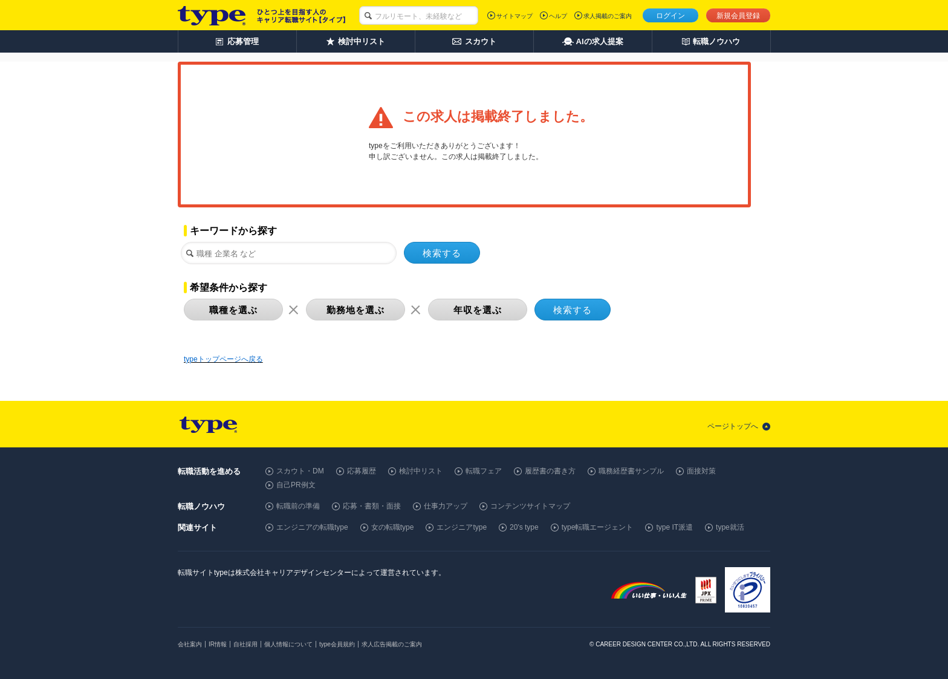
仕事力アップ (445, 506)
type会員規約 (337, 644)
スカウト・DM (300, 471)
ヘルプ (558, 16)
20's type (524, 527)
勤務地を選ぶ (355, 310)
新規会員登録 (738, 15)
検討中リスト (421, 471)
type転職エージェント (598, 527)
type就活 (730, 527)
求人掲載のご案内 (607, 16)
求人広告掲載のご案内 (392, 644)
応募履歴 (361, 471)
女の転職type (392, 527)
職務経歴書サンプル (631, 471)
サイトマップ (514, 16)
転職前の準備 (298, 506)
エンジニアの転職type (312, 527)
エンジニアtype (462, 527)
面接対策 (701, 471)
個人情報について (288, 644)
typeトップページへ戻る (223, 359)
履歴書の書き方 (550, 471)
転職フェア (484, 471)
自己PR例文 (296, 485)
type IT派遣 (674, 527)
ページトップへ (732, 426)
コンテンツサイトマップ (530, 506)
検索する (442, 253)
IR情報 (218, 644)
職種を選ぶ (233, 310)
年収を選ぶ (477, 310)
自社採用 (245, 644)
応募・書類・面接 (372, 506)
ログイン (670, 15)
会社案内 (190, 644)
